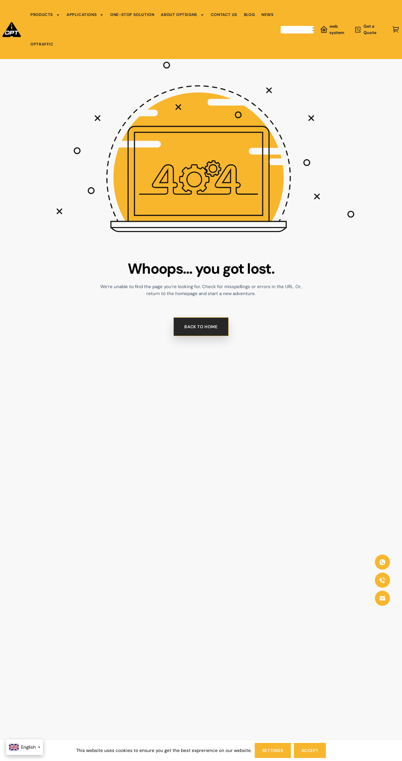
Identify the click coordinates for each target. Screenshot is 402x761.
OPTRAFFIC (41, 44)
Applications (85, 15)
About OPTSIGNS (182, 15)
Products (45, 15)
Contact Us (224, 14)
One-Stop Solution (132, 14)
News (267, 14)
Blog (249, 14)
